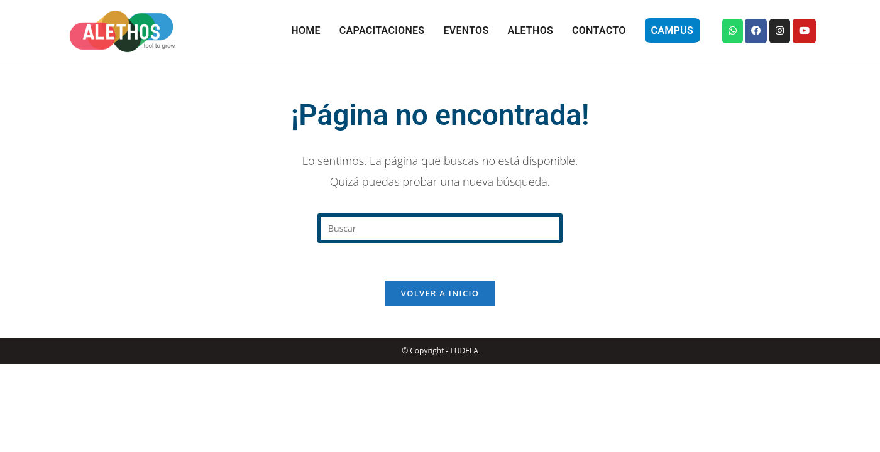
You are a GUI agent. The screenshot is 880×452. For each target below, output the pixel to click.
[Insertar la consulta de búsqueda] (440, 228)
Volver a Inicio (440, 293)
